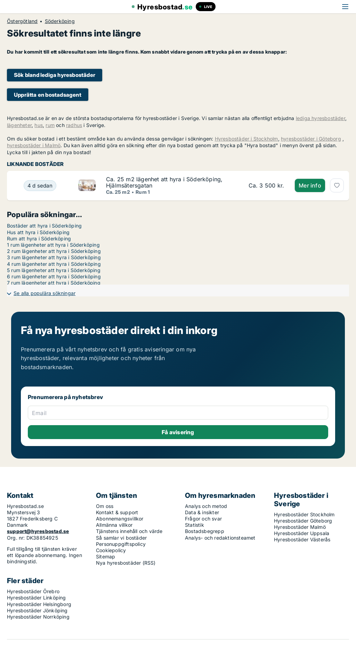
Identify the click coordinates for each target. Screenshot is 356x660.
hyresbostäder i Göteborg (311, 139)
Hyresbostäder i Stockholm (246, 139)
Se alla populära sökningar (44, 293)
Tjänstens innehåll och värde (129, 531)
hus (38, 125)
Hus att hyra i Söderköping (38, 232)
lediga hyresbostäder (320, 118)
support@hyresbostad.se (38, 531)
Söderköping (60, 21)
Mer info (310, 185)
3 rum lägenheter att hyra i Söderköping (54, 257)
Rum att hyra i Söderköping (39, 238)
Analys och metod (206, 506)
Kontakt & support (117, 512)
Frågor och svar (203, 519)
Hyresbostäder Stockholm (304, 514)
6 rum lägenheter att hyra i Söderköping (54, 276)
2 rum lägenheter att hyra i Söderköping (54, 251)
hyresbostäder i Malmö (33, 145)
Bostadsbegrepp (204, 531)
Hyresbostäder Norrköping (38, 617)
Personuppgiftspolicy (121, 544)
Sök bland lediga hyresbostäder (54, 75)
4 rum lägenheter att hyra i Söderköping (54, 264)
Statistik (194, 525)
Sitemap (105, 556)
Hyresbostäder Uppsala (301, 533)
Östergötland (22, 21)
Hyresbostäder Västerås (302, 539)
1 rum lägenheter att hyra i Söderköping (53, 245)
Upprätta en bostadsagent (47, 95)
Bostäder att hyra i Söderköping (44, 226)
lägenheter (19, 125)
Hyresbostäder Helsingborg (39, 604)
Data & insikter (202, 512)
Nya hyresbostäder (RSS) (126, 563)
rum (50, 125)
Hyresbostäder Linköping (36, 598)
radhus (74, 125)
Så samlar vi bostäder (121, 538)
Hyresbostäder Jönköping (37, 610)
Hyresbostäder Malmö (300, 527)
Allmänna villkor (114, 525)
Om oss (104, 506)
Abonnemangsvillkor (120, 519)
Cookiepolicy (111, 550)
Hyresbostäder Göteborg (303, 521)
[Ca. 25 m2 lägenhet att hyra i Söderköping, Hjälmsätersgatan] (40, 185)
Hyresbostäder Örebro (33, 591)
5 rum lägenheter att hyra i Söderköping (53, 270)
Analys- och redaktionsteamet (220, 538)
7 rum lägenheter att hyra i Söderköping (53, 283)
